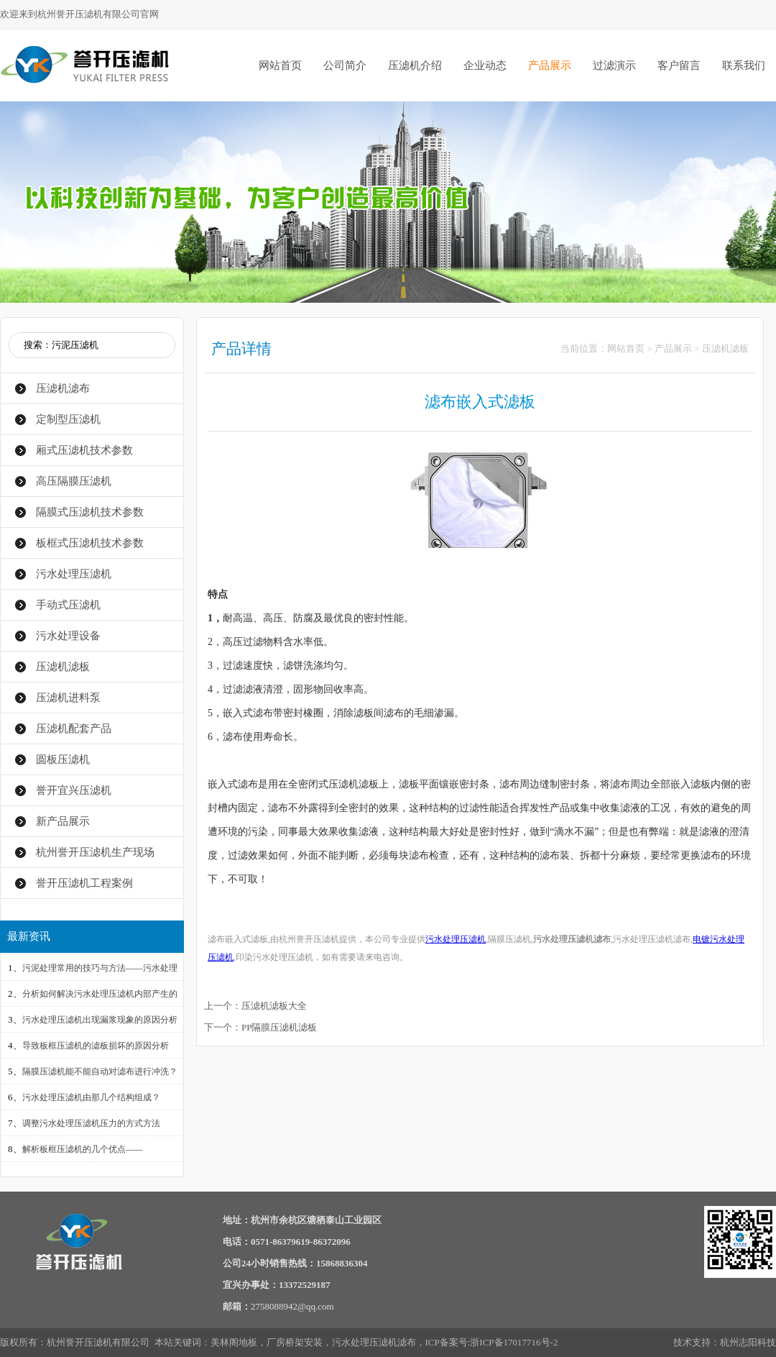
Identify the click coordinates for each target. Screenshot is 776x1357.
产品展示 (549, 65)
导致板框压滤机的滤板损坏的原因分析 (95, 1046)
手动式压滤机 (68, 605)
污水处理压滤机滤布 (374, 1342)
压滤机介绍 (415, 65)
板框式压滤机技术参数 (90, 543)
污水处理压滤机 (73, 574)
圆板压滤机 (63, 759)
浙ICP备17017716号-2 (514, 1342)
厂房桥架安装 (295, 1342)
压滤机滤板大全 (274, 1005)
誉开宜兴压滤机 (73, 790)
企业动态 (485, 65)
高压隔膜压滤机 (73, 481)
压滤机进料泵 (68, 697)
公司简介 (344, 65)
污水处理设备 (68, 635)
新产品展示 (63, 821)
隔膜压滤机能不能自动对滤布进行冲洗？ (99, 1071)
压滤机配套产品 (73, 728)
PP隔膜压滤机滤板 (279, 1027)
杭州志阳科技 (748, 1342)
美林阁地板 (234, 1342)
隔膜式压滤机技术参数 (90, 512)
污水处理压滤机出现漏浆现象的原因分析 (99, 1020)
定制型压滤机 (68, 419)
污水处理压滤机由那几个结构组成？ (91, 1097)
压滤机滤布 (63, 388)
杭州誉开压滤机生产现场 (95, 852)
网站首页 (280, 65)
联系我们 (743, 65)
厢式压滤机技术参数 (84, 450)
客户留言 (679, 65)
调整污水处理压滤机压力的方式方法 (91, 1123)
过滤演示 (614, 65)
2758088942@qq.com (292, 1306)
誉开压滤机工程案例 (84, 883)
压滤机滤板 (63, 666)
